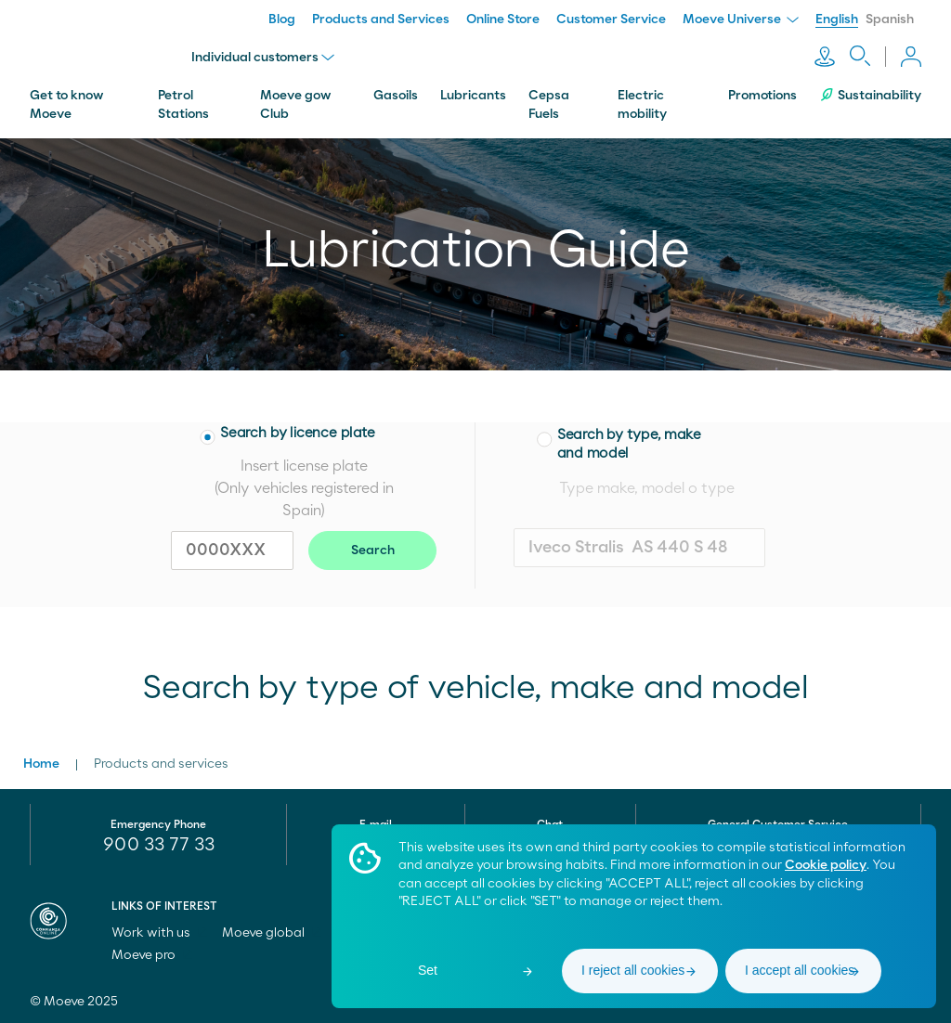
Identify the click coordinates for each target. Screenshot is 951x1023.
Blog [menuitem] (281, 19)
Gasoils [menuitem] (395, 95)
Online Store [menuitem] (503, 19)
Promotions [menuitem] (762, 95)
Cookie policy (825, 865)
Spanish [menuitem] (890, 19)
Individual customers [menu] (262, 57)
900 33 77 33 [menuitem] (159, 844)
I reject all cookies (632, 970)
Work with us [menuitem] (159, 932)
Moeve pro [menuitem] (151, 955)
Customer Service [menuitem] (611, 19)
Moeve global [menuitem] (271, 932)
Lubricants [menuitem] (473, 95)
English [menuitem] (836, 19)
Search (373, 550)
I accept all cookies (799, 970)
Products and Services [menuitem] (380, 19)
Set (427, 970)
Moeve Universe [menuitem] (741, 19)
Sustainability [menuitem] (870, 95)
